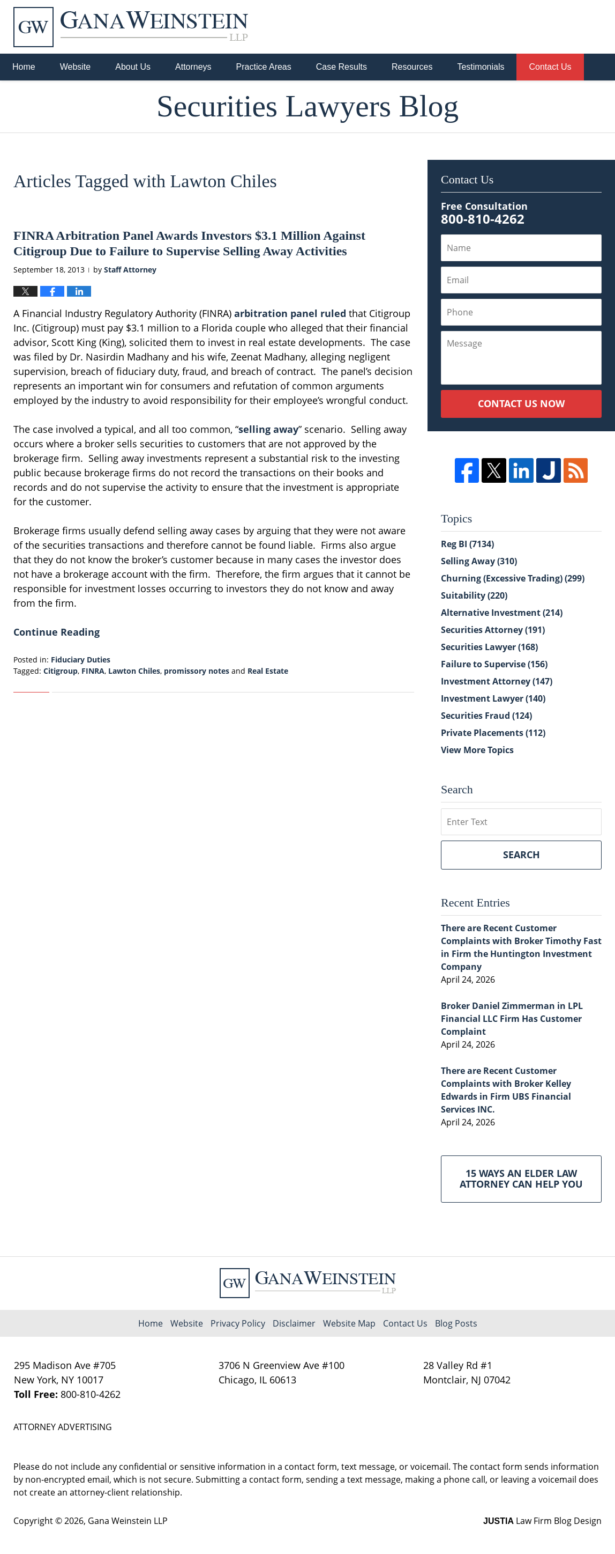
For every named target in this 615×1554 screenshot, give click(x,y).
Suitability (474, 595)
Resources (412, 66)
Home (23, 66)
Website (75, 66)
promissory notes (196, 671)
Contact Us (550, 66)
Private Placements (493, 733)
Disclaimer (294, 1323)
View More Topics (477, 750)
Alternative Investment (501, 612)
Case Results (341, 66)
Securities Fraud (486, 715)
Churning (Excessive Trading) (512, 578)
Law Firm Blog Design (542, 1521)
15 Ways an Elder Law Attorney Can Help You (521, 1178)
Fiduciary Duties (80, 659)
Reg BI (467, 544)
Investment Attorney (496, 681)
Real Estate (268, 671)
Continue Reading (56, 631)
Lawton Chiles (134, 671)
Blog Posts (456, 1323)
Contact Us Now (521, 403)
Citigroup (60, 671)
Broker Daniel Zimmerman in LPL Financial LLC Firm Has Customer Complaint (512, 1018)
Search (521, 854)
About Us (133, 66)
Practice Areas (263, 66)
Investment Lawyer (493, 698)
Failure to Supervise (494, 664)
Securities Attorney (493, 630)
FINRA (92, 671)
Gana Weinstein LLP (128, 1521)
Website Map (349, 1323)
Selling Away (479, 561)
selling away (268, 429)
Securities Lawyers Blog (130, 27)
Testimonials (480, 66)
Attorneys (193, 66)
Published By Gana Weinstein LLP (546, 27)
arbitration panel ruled (290, 313)
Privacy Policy (238, 1323)
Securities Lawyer (489, 647)
